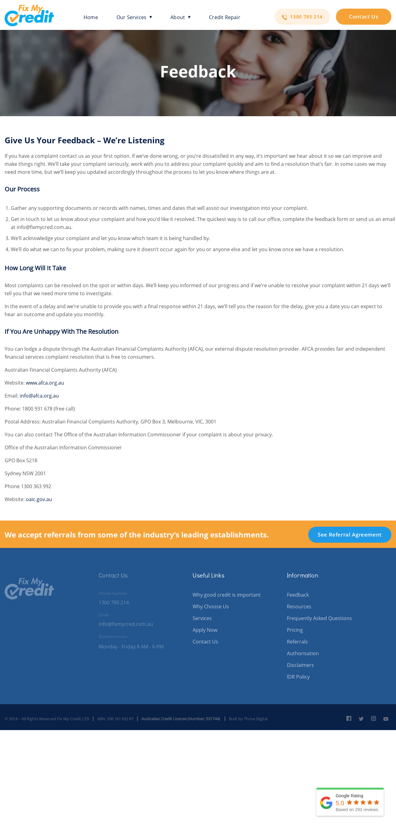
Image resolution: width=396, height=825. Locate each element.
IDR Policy (298, 676)
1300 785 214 (302, 17)
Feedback (298, 594)
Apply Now (205, 630)
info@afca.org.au (39, 395)
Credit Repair (224, 17)
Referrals (297, 641)
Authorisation (303, 653)
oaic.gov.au (39, 499)
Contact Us (363, 16)
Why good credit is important (227, 594)
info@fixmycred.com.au (126, 624)
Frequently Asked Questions (319, 618)
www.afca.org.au (45, 382)
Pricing (295, 630)
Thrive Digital (255, 718)
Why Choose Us (211, 606)
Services (202, 618)
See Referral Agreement (350, 534)
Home (91, 17)
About (180, 17)
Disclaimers (300, 665)
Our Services (134, 17)
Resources (299, 606)
